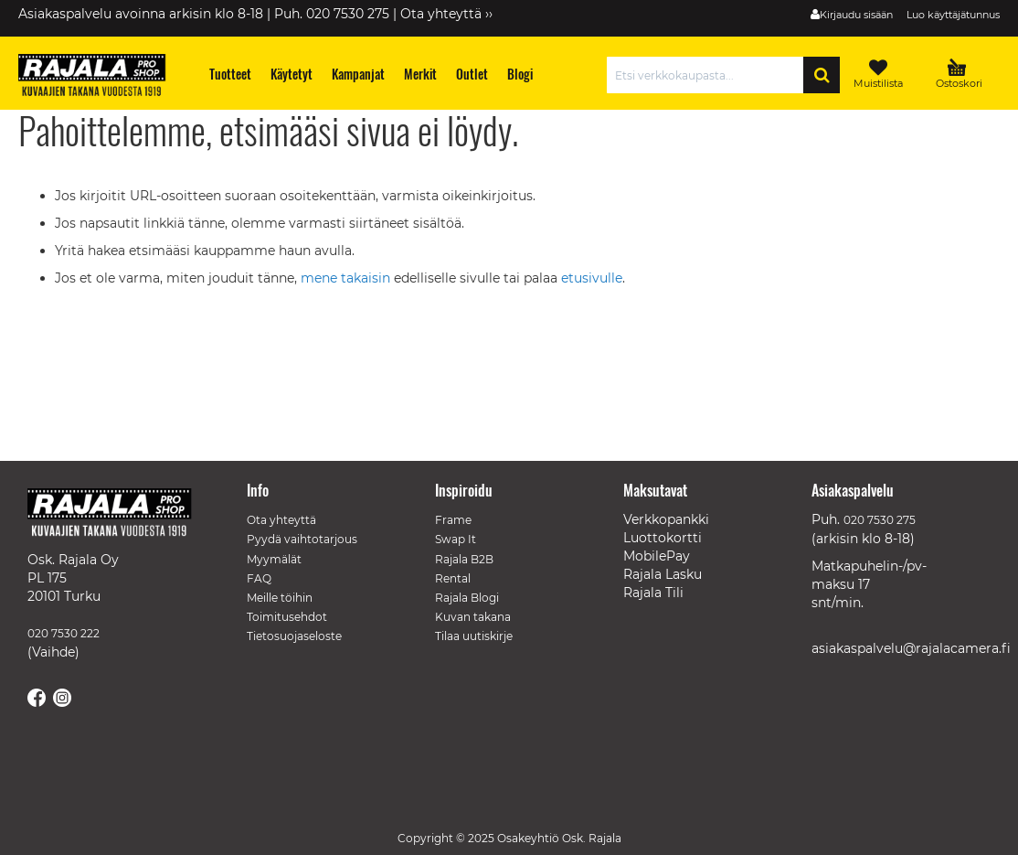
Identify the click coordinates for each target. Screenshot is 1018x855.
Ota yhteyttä (281, 520)
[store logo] (100, 78)
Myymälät (274, 559)
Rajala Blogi (467, 597)
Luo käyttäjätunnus (953, 14)
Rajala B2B (464, 559)
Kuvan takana (473, 617)
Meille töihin (280, 597)
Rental (453, 578)
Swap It (455, 539)
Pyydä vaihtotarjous (302, 539)
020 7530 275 (879, 520)
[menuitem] (230, 73)
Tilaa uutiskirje (474, 636)
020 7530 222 (63, 633)
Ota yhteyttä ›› (446, 13)
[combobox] (709, 75)
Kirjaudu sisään (856, 14)
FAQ (259, 578)
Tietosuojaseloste (294, 636)
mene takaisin (347, 278)
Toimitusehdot (287, 617)
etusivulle (591, 278)
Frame (453, 520)
